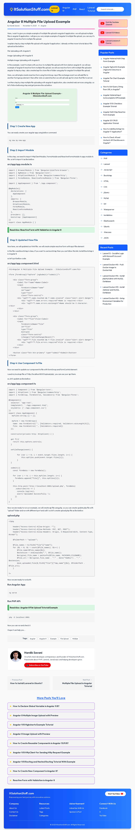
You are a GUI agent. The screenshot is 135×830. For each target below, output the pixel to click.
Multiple (75, 639)
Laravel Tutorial (95, 9)
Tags (43, 812)
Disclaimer (17, 815)
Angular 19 (70, 9)
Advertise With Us (76, 808)
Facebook (102, 808)
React (86, 9)
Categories (45, 815)
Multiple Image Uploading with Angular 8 (23, 60)
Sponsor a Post (75, 812)
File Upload (64, 639)
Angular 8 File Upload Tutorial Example (39, 607)
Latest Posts (46, 808)
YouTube (101, 815)
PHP (78, 9)
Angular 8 (42, 639)
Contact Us (17, 812)
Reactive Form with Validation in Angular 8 (40, 230)
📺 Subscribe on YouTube (37, 665)
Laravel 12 (58, 9)
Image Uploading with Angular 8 (20, 55)
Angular (32, 639)
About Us (17, 808)
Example (53, 639)
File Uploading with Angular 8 (19, 51)
